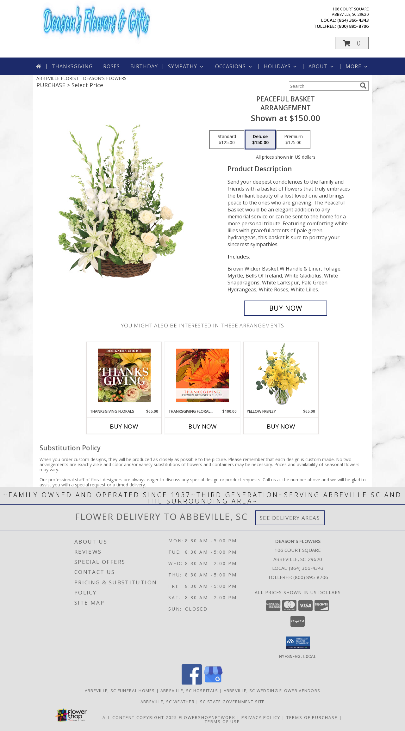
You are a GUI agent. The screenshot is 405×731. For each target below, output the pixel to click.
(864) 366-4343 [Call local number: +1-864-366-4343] (353, 20)
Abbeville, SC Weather (167, 701)
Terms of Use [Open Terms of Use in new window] (222, 721)
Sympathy (186, 66)
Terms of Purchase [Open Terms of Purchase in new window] (312, 717)
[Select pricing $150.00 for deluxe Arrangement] (260, 140)
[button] (352, 43)
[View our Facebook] (192, 682)
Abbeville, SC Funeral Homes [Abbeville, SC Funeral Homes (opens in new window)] (120, 690)
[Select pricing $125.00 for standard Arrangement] (227, 140)
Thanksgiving (72, 66)
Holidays (281, 66)
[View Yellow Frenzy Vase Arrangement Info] (281, 375)
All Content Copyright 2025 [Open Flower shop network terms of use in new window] (140, 717)
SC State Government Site (232, 701)
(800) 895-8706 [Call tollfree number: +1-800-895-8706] (353, 26)
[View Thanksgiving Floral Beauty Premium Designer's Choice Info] (202, 375)
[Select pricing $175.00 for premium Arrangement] (293, 140)
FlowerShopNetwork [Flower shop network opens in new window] (207, 717)
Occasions (234, 66)
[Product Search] (323, 86)
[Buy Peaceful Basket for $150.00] (285, 308)
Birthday (144, 66)
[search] (363, 85)
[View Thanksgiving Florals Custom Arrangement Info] (124, 375)
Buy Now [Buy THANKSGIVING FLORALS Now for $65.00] (124, 426)
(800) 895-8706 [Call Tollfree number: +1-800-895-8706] (310, 577)
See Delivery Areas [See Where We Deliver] (290, 517)
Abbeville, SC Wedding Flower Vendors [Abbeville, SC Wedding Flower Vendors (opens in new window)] (272, 690)
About (321, 66)
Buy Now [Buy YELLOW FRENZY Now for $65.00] (281, 426)
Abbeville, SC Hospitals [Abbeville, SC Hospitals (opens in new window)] (189, 690)
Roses (111, 66)
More (357, 66)
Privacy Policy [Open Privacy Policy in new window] (260, 717)
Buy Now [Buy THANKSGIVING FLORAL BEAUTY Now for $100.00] (202, 426)
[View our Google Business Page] (213, 682)
